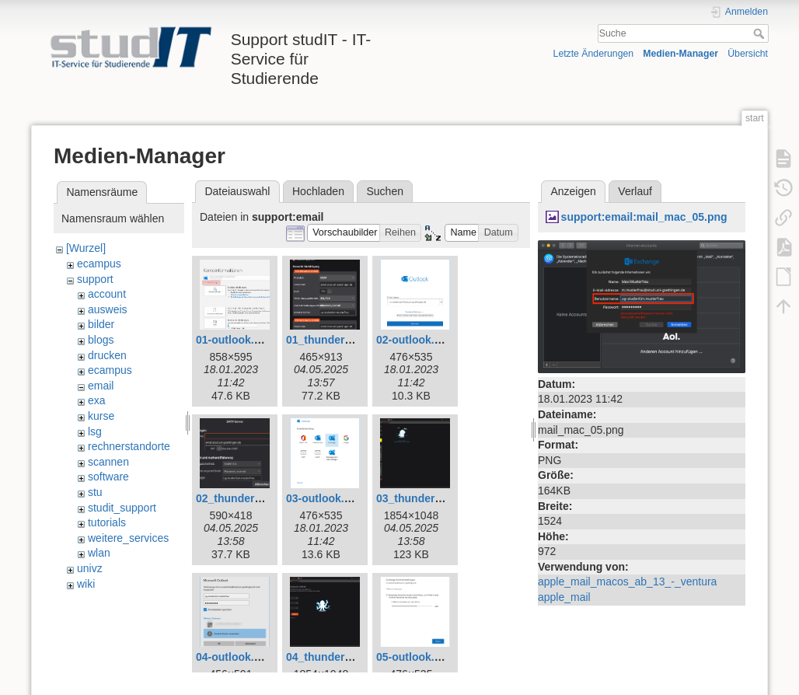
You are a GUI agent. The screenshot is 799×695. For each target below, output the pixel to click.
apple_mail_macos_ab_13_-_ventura (627, 581)
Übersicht (747, 53)
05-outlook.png (415, 657)
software (108, 476)
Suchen (385, 191)
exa (97, 400)
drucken (107, 355)
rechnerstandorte (129, 446)
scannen (108, 462)
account (107, 294)
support (95, 279)
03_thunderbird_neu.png (440, 498)
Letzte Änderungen (593, 53)
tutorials (107, 522)
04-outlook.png (235, 657)
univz (90, 568)
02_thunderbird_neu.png (259, 498)
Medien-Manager (680, 53)
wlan (99, 553)
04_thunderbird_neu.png (349, 657)
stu (95, 492)
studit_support (122, 507)
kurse (101, 416)
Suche (760, 33)
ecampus (99, 263)
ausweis (107, 309)
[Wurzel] (86, 248)
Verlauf (635, 191)
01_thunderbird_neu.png (349, 340)
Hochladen (318, 191)
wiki (86, 584)
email (100, 385)
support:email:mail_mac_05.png (644, 217)
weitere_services (128, 538)
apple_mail (564, 597)
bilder (101, 324)
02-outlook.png (415, 340)
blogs (100, 340)
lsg (95, 431)
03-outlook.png (325, 498)
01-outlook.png (235, 340)
